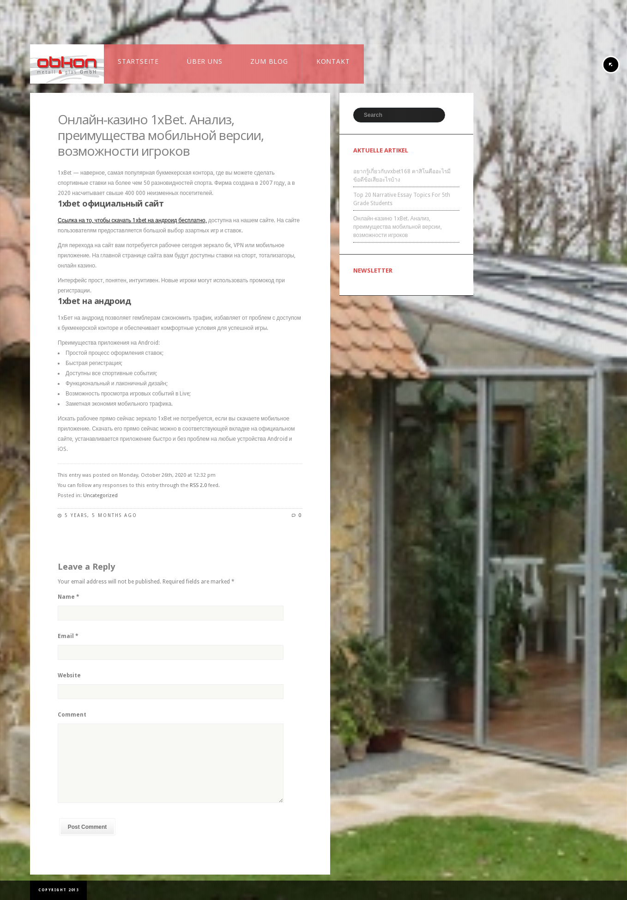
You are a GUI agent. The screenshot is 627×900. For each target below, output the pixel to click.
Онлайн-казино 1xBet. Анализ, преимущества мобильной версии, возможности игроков (161, 134)
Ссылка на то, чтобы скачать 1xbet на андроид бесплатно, (132, 220)
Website (69, 675)
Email (68, 636)
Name (68, 597)
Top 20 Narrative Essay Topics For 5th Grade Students (401, 199)
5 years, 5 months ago (101, 515)
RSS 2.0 (198, 485)
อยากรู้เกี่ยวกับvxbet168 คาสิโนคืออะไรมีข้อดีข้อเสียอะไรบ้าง (402, 175)
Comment (72, 714)
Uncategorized (100, 496)
